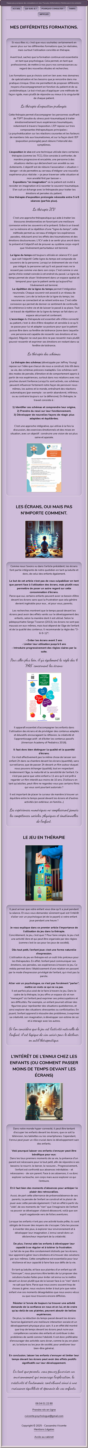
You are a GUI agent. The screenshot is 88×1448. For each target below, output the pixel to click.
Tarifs (72, 8)
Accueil (16, 8)
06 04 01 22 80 (44, 1403)
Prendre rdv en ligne (44, 1409)
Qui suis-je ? (31, 8)
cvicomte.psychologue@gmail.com (44, 1416)
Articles (44, 14)
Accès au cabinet (44, 1437)
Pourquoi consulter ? (53, 8)
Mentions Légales (44, 1429)
